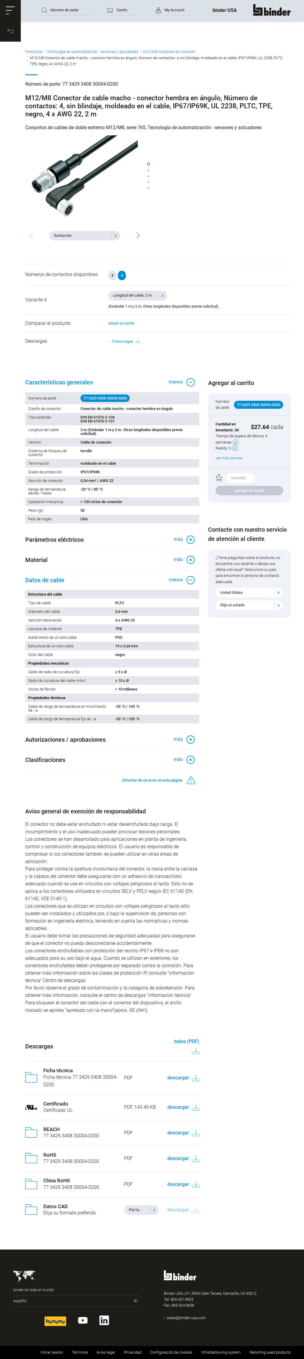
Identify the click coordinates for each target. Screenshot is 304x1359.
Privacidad (132, 1352)
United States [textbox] (231, 592)
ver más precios (229, 458)
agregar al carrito (249, 490)
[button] (10, 10)
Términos (80, 1352)
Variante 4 (36, 300)
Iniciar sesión (52, 1352)
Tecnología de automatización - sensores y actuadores (93, 51)
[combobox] (84, 235)
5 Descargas (126, 341)
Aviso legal (106, 1352)
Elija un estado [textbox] (232, 605)
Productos (33, 51)
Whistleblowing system (221, 1352)
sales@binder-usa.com (186, 1318)
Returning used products (270, 1352)
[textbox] (82, 236)
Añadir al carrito (121, 323)
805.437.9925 (182, 1299)
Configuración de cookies (171, 1352)
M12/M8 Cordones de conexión (169, 51)
